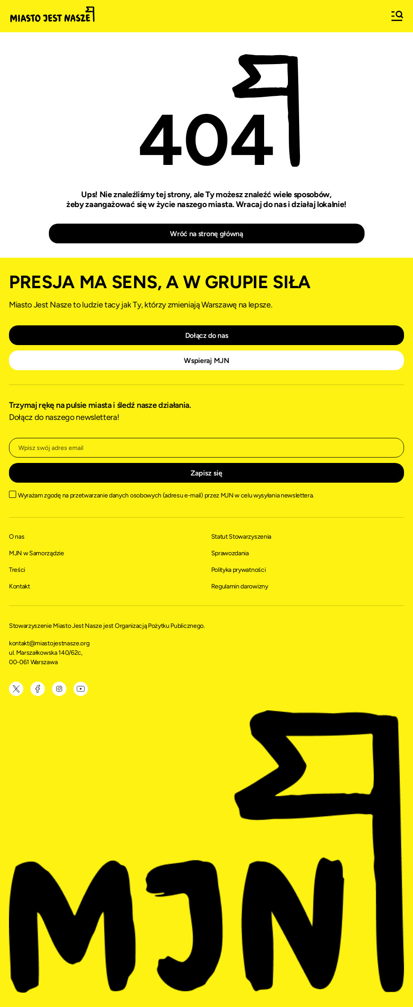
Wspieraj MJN (206, 360)
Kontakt (19, 586)
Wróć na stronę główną (206, 233)
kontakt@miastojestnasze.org (50, 643)
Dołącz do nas (206, 335)
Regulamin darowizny (239, 586)
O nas (16, 536)
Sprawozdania (230, 553)
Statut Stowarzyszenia (241, 536)
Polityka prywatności (238, 570)
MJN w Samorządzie (36, 553)
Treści (17, 570)
